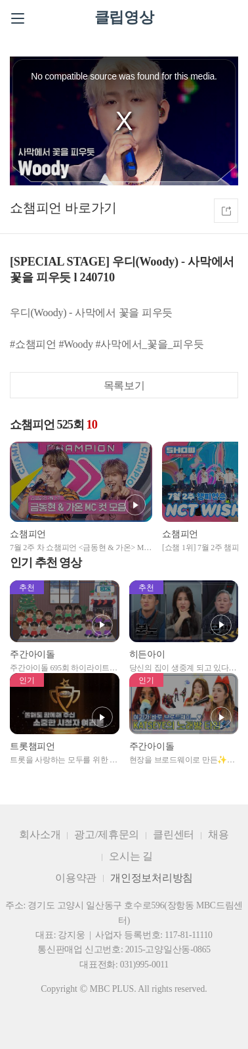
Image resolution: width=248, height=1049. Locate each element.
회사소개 (39, 834)
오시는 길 (131, 856)
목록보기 (124, 385)
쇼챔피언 (36, 207)
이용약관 (75, 877)
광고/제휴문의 (106, 834)
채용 (218, 834)
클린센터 (173, 834)
